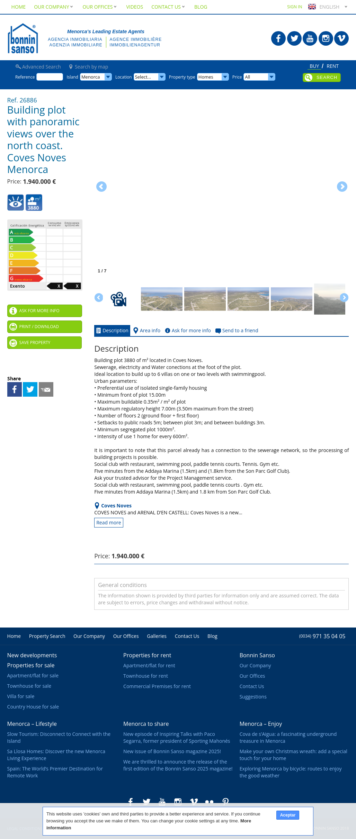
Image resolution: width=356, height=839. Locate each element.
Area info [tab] (146, 330)
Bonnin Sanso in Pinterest (225, 802)
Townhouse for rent (145, 676)
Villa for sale (21, 696)
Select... (143, 77)
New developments (32, 655)
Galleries (157, 636)
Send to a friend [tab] (236, 330)
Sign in (294, 7)
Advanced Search (41, 67)
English (322, 6)
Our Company (54, 6)
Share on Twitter (30, 389)
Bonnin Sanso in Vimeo (341, 38)
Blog (200, 6)
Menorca (90, 77)
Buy (314, 66)
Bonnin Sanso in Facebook (278, 38)
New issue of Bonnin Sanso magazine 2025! (172, 751)
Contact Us (168, 6)
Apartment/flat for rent (149, 665)
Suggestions (253, 696)
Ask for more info (39, 311)
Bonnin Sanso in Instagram (326, 38)
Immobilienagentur (135, 45)
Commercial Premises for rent (157, 686)
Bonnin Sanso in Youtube (310, 38)
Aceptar (288, 815)
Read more (108, 522)
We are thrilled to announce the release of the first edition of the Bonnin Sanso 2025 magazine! (177, 765)
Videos (134, 6)
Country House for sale (33, 706)
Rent (333, 66)
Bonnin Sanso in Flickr (209, 802)
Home (18, 6)
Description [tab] (111, 330)
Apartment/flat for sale (33, 675)
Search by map (91, 67)
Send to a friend (46, 389)
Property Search (47, 636)
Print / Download (39, 327)
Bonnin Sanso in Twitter (294, 38)
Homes (205, 77)
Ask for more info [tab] (187, 330)
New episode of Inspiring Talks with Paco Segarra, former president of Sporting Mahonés (176, 737)
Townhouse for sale (29, 686)
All (247, 77)
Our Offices (100, 6)
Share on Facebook (14, 389)
